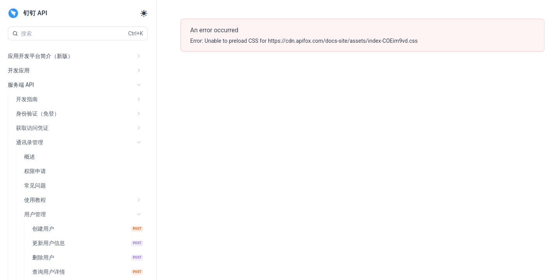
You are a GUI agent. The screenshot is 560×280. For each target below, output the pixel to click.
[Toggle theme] (143, 13)
